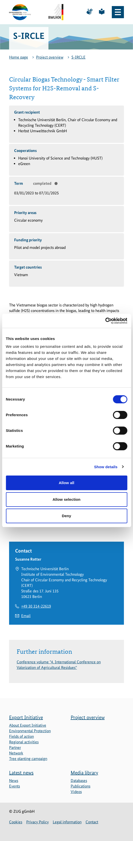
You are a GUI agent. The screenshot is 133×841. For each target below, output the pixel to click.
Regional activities (24, 742)
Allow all (66, 483)
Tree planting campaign (28, 758)
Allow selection (66, 499)
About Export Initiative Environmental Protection (30, 728)
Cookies (15, 822)
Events (14, 786)
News (13, 780)
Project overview (49, 57)
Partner (15, 747)
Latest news (21, 773)
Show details (106, 467)
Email (26, 615)
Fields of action (21, 736)
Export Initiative (26, 717)
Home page (18, 57)
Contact (92, 822)
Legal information (67, 822)
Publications (80, 786)
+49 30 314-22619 (36, 606)
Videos (76, 791)
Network (16, 753)
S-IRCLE (78, 57)
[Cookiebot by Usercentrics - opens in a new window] (105, 321)
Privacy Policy (37, 822)
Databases (79, 780)
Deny (66, 516)
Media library (84, 773)
